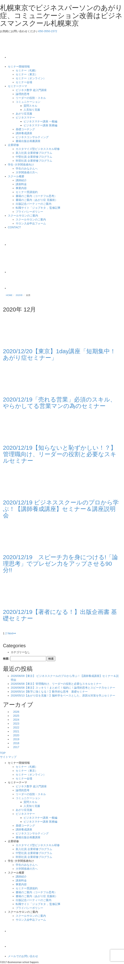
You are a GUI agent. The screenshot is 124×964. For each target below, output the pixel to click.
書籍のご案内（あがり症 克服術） (37, 199)
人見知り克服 (32, 109)
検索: (6, 658)
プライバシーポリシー (29, 211)
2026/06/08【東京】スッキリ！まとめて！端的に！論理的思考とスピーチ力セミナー (63, 687)
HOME (9, 295)
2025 (16, 715)
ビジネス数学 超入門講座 (31, 90)
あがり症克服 (24, 113)
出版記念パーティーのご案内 (33, 203)
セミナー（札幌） (27, 70)
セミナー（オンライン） (31, 78)
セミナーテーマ (17, 86)
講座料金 (21, 184)
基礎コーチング (25, 129)
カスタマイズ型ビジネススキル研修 (38, 148)
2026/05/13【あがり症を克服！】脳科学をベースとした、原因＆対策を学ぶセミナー (63, 695)
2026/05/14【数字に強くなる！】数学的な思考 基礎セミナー (49, 691)
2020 (16, 735)
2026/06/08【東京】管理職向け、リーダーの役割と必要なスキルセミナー (56, 683)
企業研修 (13, 145)
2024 (16, 719)
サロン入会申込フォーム (31, 223)
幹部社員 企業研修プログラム (34, 160)
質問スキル (30, 105)
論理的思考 (22, 94)
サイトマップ (8, 756)
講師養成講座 (24, 133)
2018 (16, 743)
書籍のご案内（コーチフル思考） (36, 196)
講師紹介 (21, 180)
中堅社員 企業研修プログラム (34, 156)
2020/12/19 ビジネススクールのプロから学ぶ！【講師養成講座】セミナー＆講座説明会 (61, 509)
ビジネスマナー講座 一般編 (40, 121)
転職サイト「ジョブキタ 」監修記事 (38, 207)
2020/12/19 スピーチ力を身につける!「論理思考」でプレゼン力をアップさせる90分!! (60, 563)
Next (11, 633)
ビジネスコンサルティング (32, 137)
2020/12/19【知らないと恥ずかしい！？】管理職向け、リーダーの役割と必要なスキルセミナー (59, 454)
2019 (16, 739)
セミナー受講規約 (27, 192)
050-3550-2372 (47, 31)
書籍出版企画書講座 (28, 141)
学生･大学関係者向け (21, 164)
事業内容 (21, 188)
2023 (16, 723)
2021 (16, 731)
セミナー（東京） (27, 74)
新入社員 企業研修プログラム (34, 152)
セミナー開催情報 (19, 66)
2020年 (19, 295)
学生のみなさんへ (27, 168)
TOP (3, 753)
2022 (16, 727)
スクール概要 (16, 176)
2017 (16, 747)
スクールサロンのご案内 (23, 215)
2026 (16, 711)
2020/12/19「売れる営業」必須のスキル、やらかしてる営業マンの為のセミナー (59, 402)
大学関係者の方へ (27, 172)
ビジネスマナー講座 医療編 (40, 125)
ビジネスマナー (25, 117)
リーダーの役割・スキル (31, 97)
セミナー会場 (24, 82)
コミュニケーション (28, 101)
